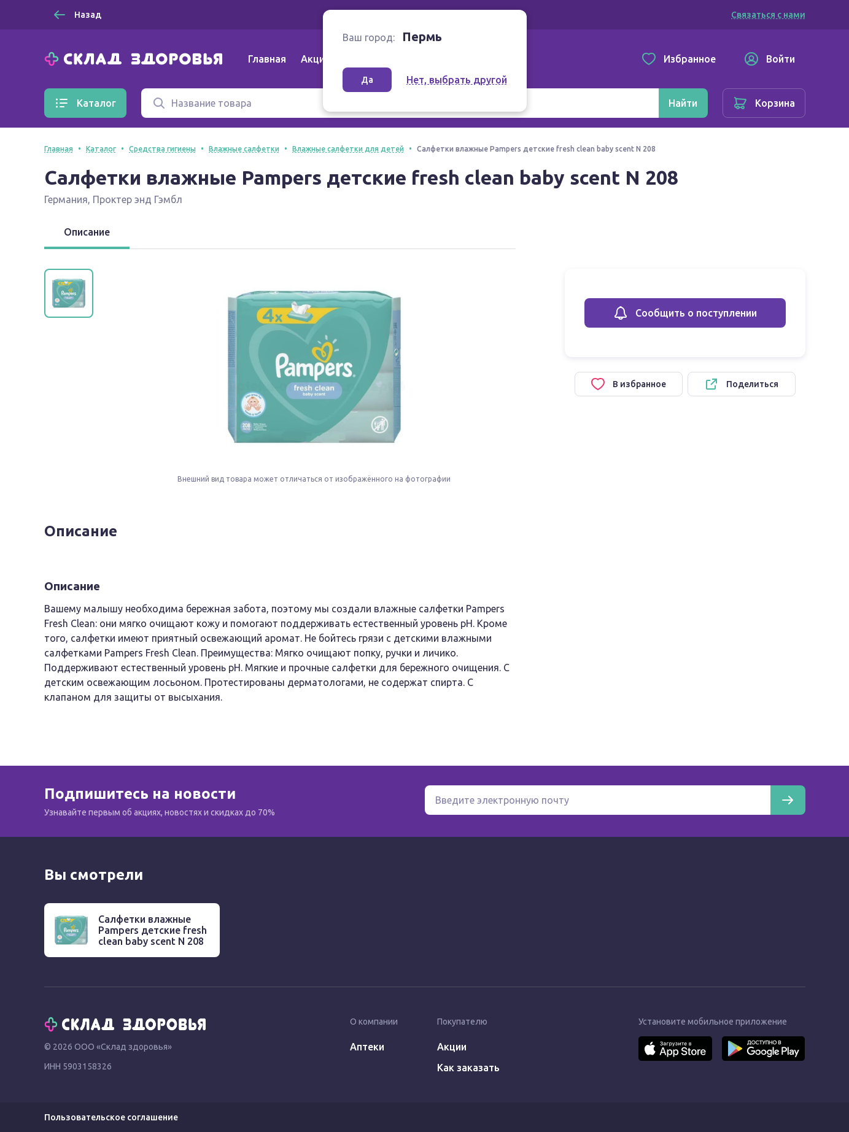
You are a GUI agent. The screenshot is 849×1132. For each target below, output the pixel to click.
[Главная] (136, 57)
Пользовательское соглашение (111, 1117)
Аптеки (367, 1046)
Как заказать (468, 1067)
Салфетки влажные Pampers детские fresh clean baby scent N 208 (152, 930)
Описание (87, 231)
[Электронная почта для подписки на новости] (597, 800)
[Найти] (683, 103)
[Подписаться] (787, 800)
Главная (267, 58)
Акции (315, 58)
